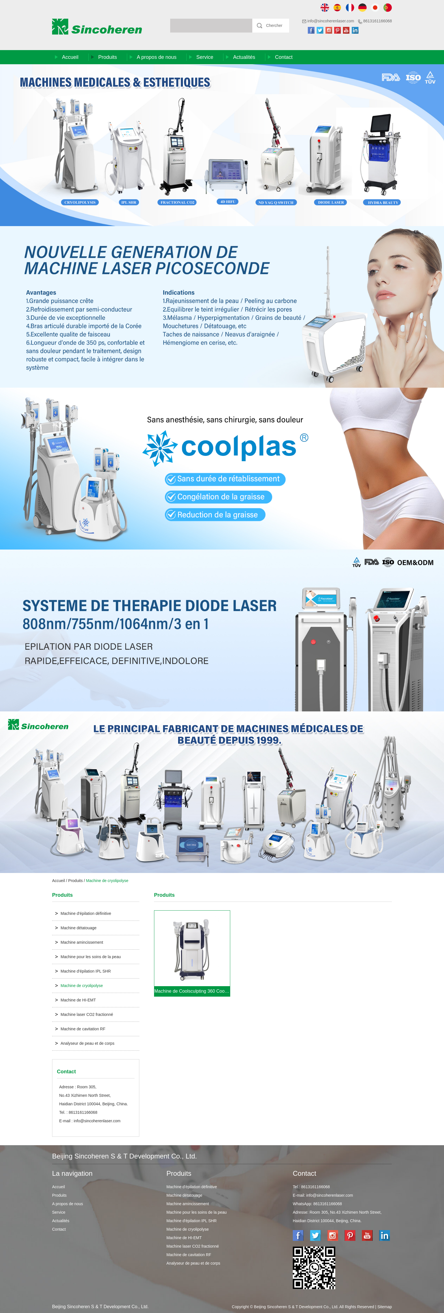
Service (204, 57)
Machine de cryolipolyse (107, 880)
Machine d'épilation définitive (83, 913)
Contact (284, 57)
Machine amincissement (79, 942)
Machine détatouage (76, 928)
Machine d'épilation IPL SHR (83, 971)
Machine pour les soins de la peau (88, 957)
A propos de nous (156, 57)
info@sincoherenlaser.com (331, 21)
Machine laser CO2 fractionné (84, 1014)
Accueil (70, 57)
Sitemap (384, 1307)
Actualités (244, 57)
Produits (107, 57)
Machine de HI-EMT (75, 1000)
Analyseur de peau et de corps (84, 1043)
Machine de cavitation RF (80, 1029)
